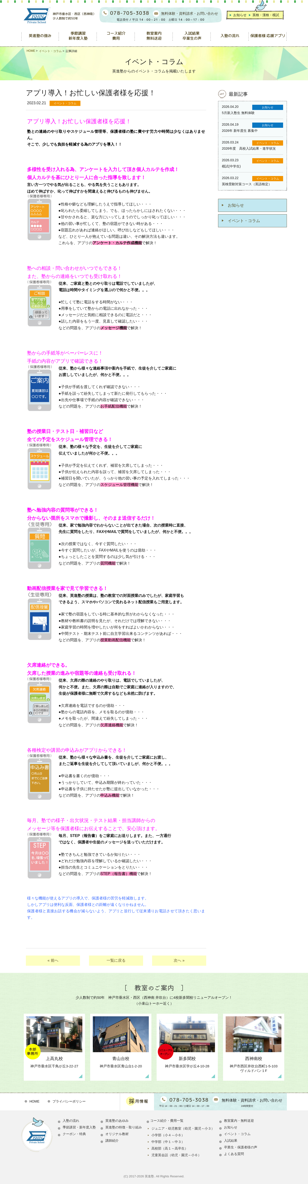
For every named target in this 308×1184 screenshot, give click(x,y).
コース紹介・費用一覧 (166, 1120)
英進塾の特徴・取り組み (123, 1127)
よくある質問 (234, 1154)
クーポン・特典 (74, 1134)
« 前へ (52, 960)
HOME (34, 1101)
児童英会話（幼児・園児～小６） (176, 1155)
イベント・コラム (244, 221)
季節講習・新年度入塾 (79, 1127)
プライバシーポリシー (69, 1101)
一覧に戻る (116, 960)
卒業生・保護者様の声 (240, 1147)
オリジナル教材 (117, 1134)
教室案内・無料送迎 (239, 1120)
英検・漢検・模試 (265, 15)
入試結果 (230, 1140)
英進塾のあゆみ (117, 1120)
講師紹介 (112, 1140)
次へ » (179, 960)
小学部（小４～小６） (168, 1135)
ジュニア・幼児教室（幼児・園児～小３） (183, 1128)
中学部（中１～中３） (168, 1142)
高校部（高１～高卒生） (169, 1148)
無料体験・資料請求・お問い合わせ (189, 13)
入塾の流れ (71, 1120)
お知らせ (240, 15)
